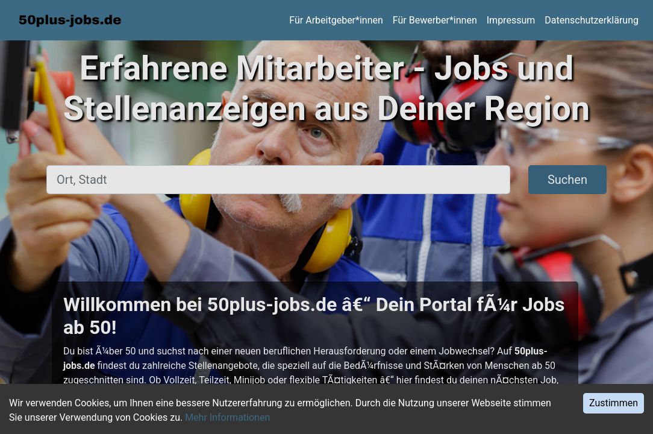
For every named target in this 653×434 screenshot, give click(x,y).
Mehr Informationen (227, 417)
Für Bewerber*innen (435, 20)
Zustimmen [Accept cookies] (613, 403)
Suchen (567, 179)
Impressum (511, 20)
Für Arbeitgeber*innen (336, 20)
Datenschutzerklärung (592, 20)
